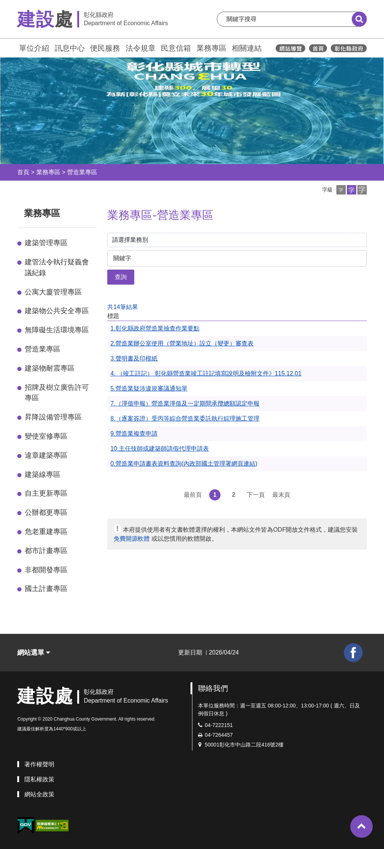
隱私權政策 (39, 779)
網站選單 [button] (33, 652)
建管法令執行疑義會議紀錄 (57, 267)
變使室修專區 (46, 436)
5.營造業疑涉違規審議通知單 (148, 388)
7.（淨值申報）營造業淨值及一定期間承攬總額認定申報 (184, 403)
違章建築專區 (46, 455)
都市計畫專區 (46, 551)
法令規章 (141, 48)
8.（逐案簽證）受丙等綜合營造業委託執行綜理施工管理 (184, 418)
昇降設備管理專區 (53, 417)
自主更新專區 (46, 493)
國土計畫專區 (46, 589)
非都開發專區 (46, 570)
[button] (341, 190)
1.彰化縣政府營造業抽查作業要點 (154, 328)
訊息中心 (70, 48)
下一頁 (256, 495)
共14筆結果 (122, 307)
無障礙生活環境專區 (57, 330)
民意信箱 (176, 48)
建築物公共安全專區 (57, 311)
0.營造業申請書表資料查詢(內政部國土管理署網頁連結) (183, 463)
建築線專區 (42, 474)
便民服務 (105, 48)
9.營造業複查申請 (133, 433)
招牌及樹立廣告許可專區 (57, 392)
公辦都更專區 (46, 512)
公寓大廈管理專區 (53, 292)
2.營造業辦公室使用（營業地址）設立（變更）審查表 (181, 343)
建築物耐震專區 (50, 368)
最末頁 (281, 495)
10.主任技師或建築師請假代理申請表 (159, 448)
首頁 (23, 172)
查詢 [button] (121, 277)
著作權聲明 (39, 764)
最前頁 (193, 495)
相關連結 (247, 48)
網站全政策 (39, 794)
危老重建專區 (46, 531)
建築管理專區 (46, 243)
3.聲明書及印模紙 (133, 358)
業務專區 (211, 48)
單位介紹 (34, 48)
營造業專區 (82, 172)
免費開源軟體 (132, 538)
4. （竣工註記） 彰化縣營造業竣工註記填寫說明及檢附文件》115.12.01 (205, 373)
